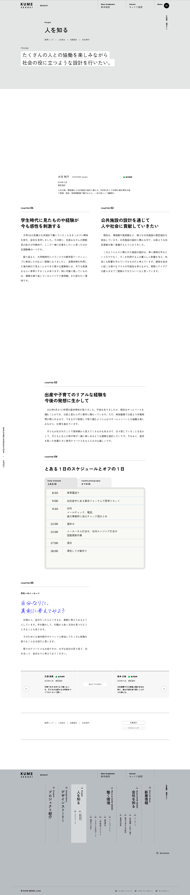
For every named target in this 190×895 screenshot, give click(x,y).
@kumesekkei (164, 853)
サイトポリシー (164, 891)
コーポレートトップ (125, 891)
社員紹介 (73, 39)
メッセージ (135, 821)
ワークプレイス (110, 825)
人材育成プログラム (100, 827)
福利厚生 (105, 822)
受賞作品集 (120, 821)
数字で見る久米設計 (125, 825)
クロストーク (75, 818)
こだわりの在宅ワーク (95, 828)
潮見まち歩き (91, 824)
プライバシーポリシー (145, 891)
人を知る (61, 39)
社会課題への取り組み (130, 826)
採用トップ (49, 39)
